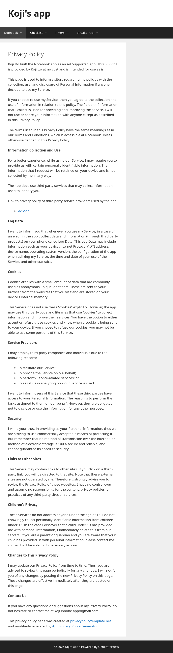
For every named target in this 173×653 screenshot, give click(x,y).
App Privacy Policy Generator (75, 626)
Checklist (40, 33)
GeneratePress (108, 647)
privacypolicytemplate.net (90, 621)
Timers (64, 33)
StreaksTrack (90, 33)
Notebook (15, 33)
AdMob (23, 211)
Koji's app (29, 13)
